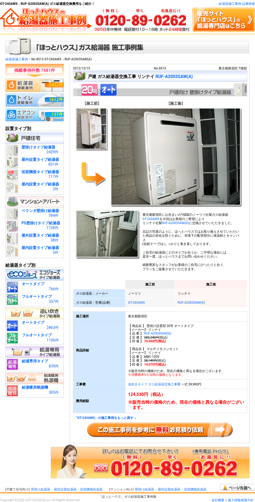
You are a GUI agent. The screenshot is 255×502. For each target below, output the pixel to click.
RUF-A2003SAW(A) (174, 76)
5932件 (56, 84)
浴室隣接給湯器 (91, 489)
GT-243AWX (151, 219)
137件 (57, 114)
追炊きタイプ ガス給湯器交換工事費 (154, 384)
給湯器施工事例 (16, 59)
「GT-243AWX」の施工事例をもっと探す (105, 418)
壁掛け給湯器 (40, 489)
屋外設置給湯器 (65, 489)
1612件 (56, 99)
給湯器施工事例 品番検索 (237, 4)
